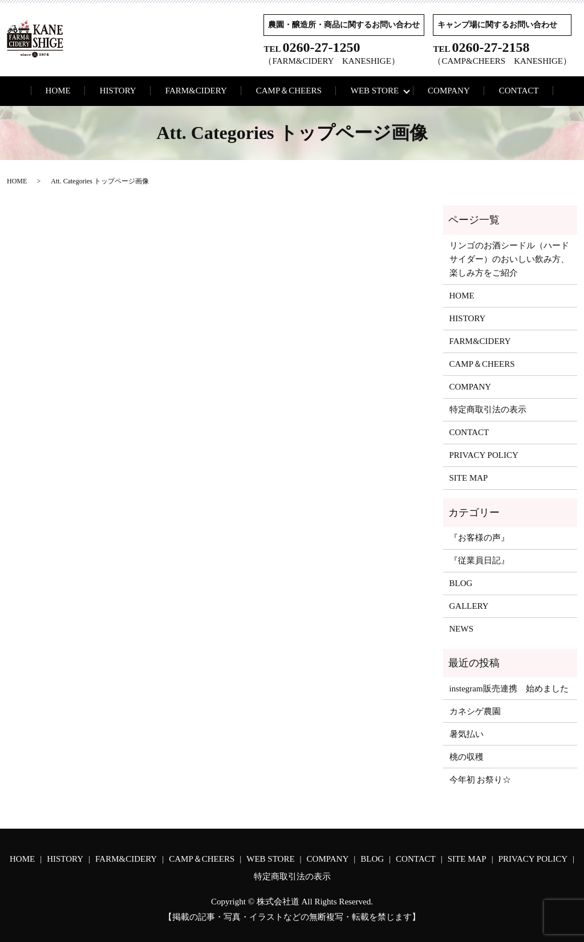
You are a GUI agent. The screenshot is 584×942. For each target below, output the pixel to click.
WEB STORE (375, 90)
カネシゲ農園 (475, 711)
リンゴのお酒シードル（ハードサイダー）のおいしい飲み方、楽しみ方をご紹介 (509, 259)
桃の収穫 (466, 756)
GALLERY (469, 606)
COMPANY (449, 90)
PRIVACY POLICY (483, 455)
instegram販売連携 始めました (509, 688)
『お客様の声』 (479, 537)
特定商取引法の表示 (487, 409)
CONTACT (519, 90)
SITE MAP (468, 477)
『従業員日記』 (479, 560)
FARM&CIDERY (196, 90)
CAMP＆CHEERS (289, 90)
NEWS (461, 628)
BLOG (461, 583)
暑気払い (466, 734)
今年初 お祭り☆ (480, 779)
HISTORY (118, 90)
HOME (58, 90)
